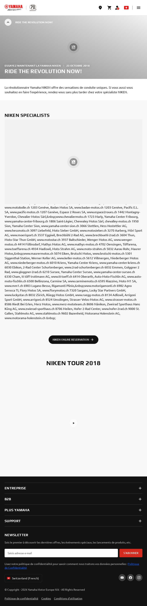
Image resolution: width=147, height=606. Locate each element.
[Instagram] (139, 577)
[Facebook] (130, 577)
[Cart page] (109, 7)
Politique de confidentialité (21, 598)
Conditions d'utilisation (68, 598)
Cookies (46, 598)
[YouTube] (122, 577)
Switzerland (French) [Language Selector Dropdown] (22, 578)
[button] (138, 8)
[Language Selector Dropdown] (126, 8)
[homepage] (14, 7)
